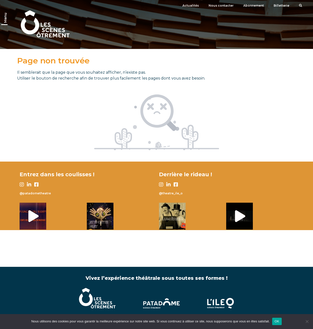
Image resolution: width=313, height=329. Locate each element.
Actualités (190, 5)
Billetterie (281, 5)
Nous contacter (221, 5)
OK (277, 321)
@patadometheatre (35, 193)
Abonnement (253, 5)
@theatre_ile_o (171, 193)
